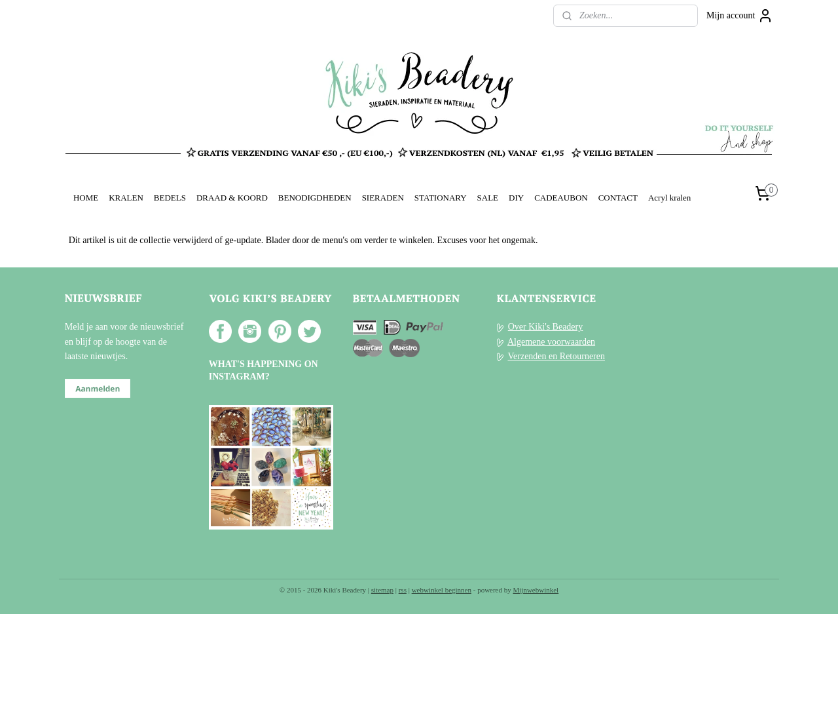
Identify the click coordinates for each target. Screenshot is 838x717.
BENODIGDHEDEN (315, 198)
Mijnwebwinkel (536, 590)
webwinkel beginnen (441, 590)
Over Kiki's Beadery (545, 327)
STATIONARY (440, 198)
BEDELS (170, 198)
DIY (516, 198)
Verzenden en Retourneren (556, 356)
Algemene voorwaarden (551, 342)
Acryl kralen (669, 198)
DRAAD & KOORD (232, 198)
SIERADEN (383, 198)
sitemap (382, 590)
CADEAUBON (561, 198)
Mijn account (739, 16)
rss (403, 590)
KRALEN (126, 198)
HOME (85, 198)
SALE (487, 198)
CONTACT (618, 198)
